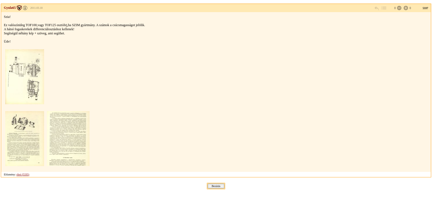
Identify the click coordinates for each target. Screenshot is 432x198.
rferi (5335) (23, 174)
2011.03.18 (36, 7)
